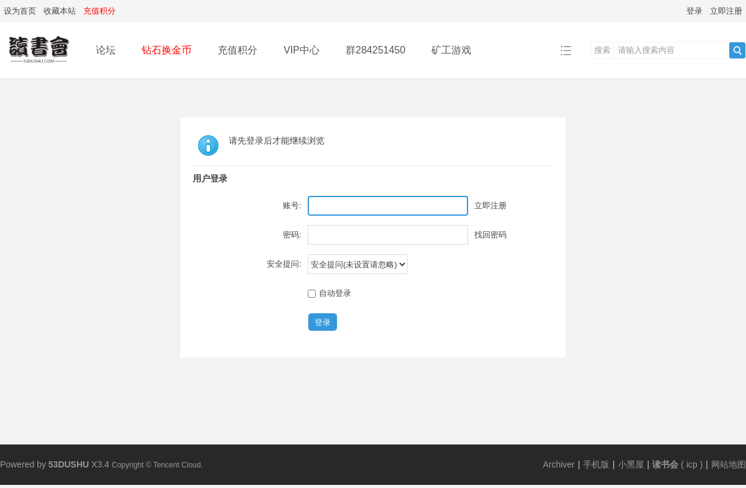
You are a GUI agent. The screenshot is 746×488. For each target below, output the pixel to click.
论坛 (106, 50)
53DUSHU (68, 464)
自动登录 (329, 293)
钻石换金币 (166, 50)
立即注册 (726, 11)
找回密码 (490, 234)
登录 (694, 11)
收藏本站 (60, 11)
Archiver (558, 464)
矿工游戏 (451, 50)
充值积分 (237, 50)
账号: (292, 205)
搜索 (602, 50)
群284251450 (375, 50)
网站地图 (728, 464)
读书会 (665, 464)
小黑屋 (631, 464)
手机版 (596, 464)
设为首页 (20, 11)
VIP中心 (301, 50)
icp (692, 464)
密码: (292, 234)
